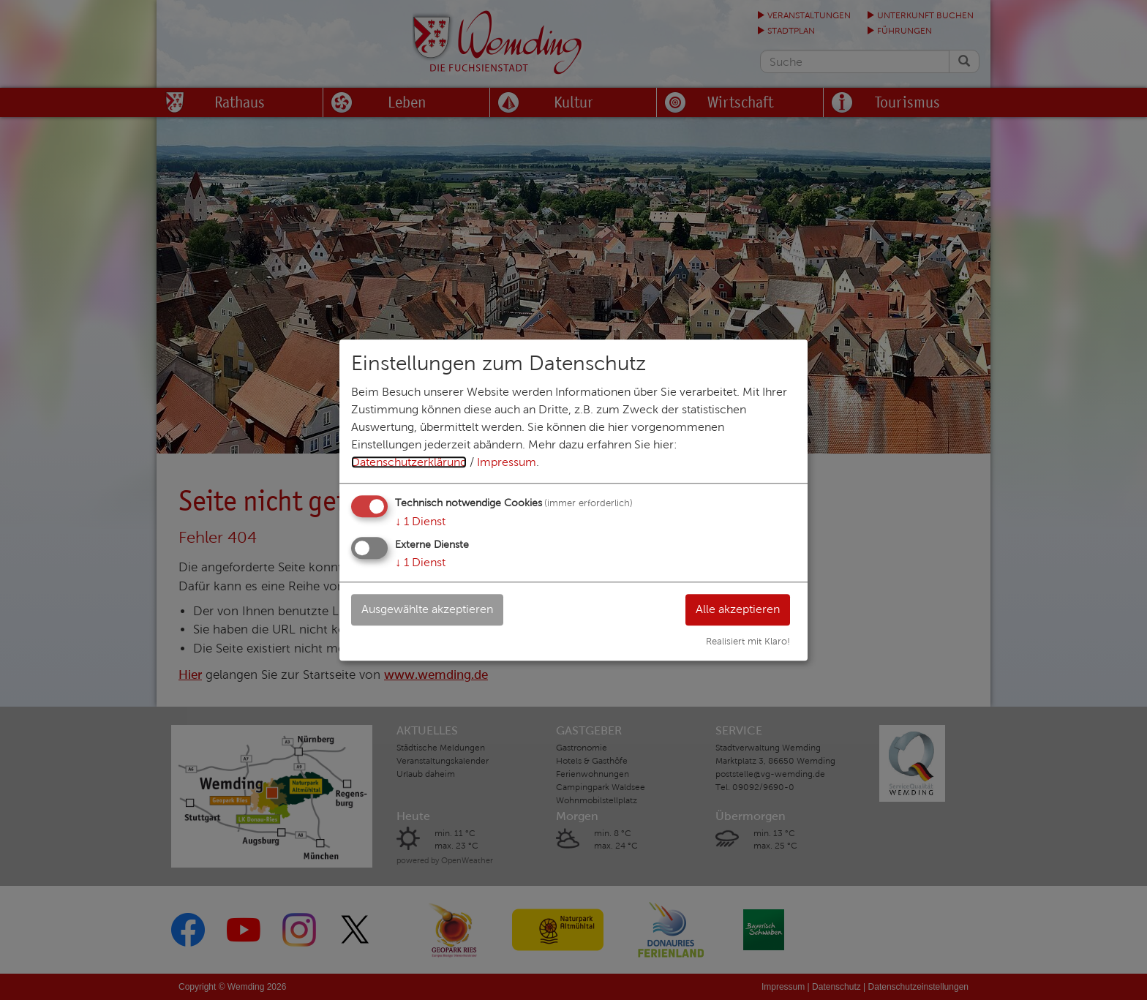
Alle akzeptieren (737, 609)
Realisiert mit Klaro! (748, 641)
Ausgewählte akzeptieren (428, 609)
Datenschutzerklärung (409, 462)
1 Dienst (420, 521)
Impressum (506, 462)
